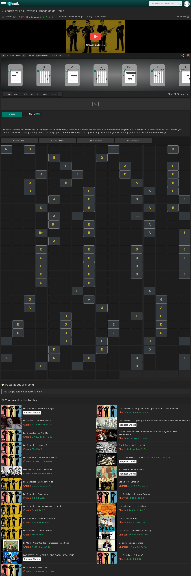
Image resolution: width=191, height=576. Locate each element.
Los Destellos (28, 10)
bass (54, 94)
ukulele (26, 94)
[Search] (179, 3)
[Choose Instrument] (60, 94)
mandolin (35, 94)
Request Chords (32, 412)
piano (16, 94)
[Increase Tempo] (24, 55)
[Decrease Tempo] (3, 55)
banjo (44, 94)
